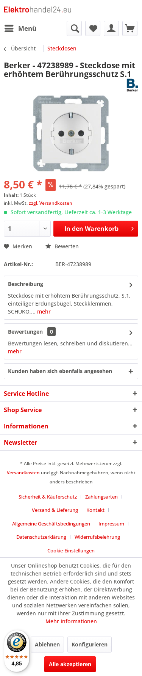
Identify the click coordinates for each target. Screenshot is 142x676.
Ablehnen (47, 644)
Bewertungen (25, 331)
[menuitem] (20, 28)
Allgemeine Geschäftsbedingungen (51, 523)
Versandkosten (23, 472)
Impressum (111, 523)
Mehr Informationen (71, 621)
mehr (43, 311)
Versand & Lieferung (55, 510)
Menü (20, 27)
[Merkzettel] (92, 28)
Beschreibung (25, 283)
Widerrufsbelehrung (97, 536)
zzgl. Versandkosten (50, 203)
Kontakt (95, 510)
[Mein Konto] (111, 28)
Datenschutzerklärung (41, 536)
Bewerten (62, 246)
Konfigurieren (90, 644)
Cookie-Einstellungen (71, 550)
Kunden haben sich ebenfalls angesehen (60, 371)
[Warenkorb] (129, 28)
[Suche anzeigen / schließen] (74, 28)
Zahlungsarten (101, 496)
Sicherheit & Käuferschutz (48, 496)
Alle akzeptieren (70, 664)
